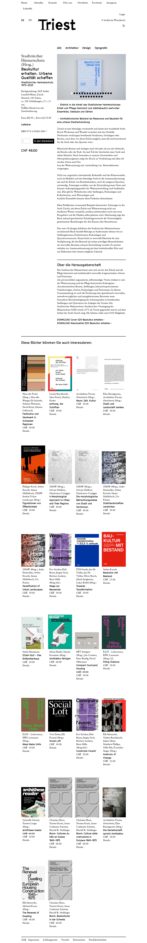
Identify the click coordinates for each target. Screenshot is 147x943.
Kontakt (53, 3)
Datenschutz (79, 940)
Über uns (67, 3)
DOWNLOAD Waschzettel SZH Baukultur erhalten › (84, 323)
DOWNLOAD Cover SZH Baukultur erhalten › (80, 319)
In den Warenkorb (43, 141)
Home (24, 3)
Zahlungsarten (50, 940)
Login (122, 14)
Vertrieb (65, 940)
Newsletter (83, 3)
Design (86, 48)
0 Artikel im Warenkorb (113, 20)
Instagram (111, 3)
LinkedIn (27, 9)
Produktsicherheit (97, 940)
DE (22, 20)
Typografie (101, 48)
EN (30, 20)
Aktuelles (38, 3)
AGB (23, 940)
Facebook (97, 3)
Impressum (33, 940)
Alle (59, 48)
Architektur (72, 47)
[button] (74, 77)
